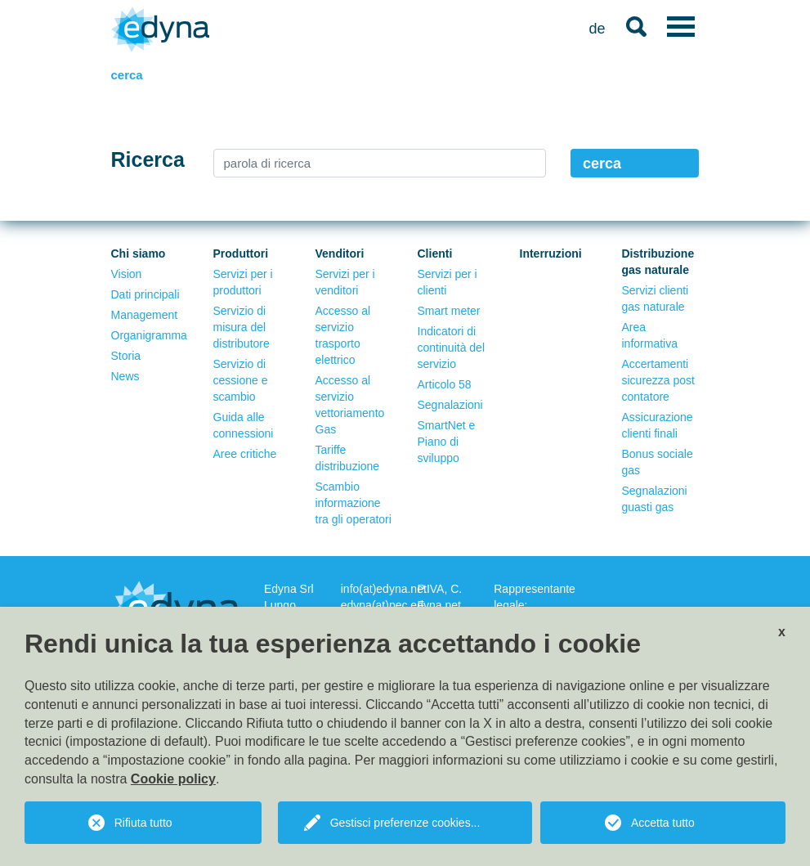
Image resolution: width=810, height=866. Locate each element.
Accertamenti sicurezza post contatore (658, 380)
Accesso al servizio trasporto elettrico (343, 335)
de (596, 28)
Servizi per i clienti (447, 282)
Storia (126, 355)
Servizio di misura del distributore (241, 327)
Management (144, 314)
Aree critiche (245, 453)
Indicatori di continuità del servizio (452, 347)
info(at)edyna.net (384, 588)
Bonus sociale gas (657, 462)
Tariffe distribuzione (347, 458)
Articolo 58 (445, 384)
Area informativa (650, 335)
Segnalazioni (450, 404)
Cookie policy (173, 779)
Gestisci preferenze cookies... (405, 822)
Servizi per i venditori (345, 282)
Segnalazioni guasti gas (654, 499)
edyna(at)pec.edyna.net (401, 605)
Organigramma (149, 335)
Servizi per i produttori (243, 282)
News (125, 376)
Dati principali (145, 294)
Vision (126, 273)
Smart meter (449, 310)
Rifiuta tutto (143, 822)
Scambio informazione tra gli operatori (353, 503)
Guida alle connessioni (243, 425)
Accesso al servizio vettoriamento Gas (350, 405)
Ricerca (148, 160)
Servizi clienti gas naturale (655, 298)
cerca (602, 163)
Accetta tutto (663, 822)
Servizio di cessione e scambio (240, 380)
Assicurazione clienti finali (657, 425)
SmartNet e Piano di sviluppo (447, 441)
